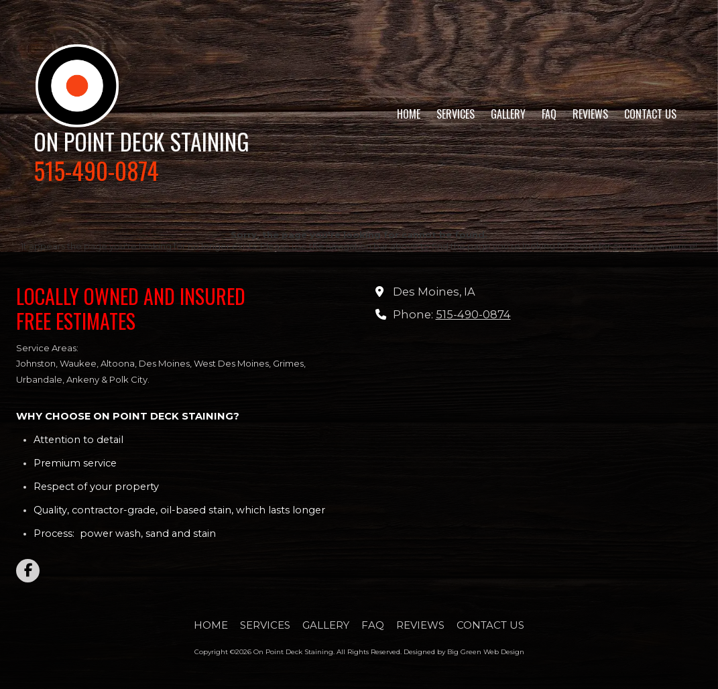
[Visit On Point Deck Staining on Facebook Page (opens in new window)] (28, 570)
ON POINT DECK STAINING (141, 141)
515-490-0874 (473, 314)
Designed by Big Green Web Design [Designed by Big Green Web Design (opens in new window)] (464, 651)
